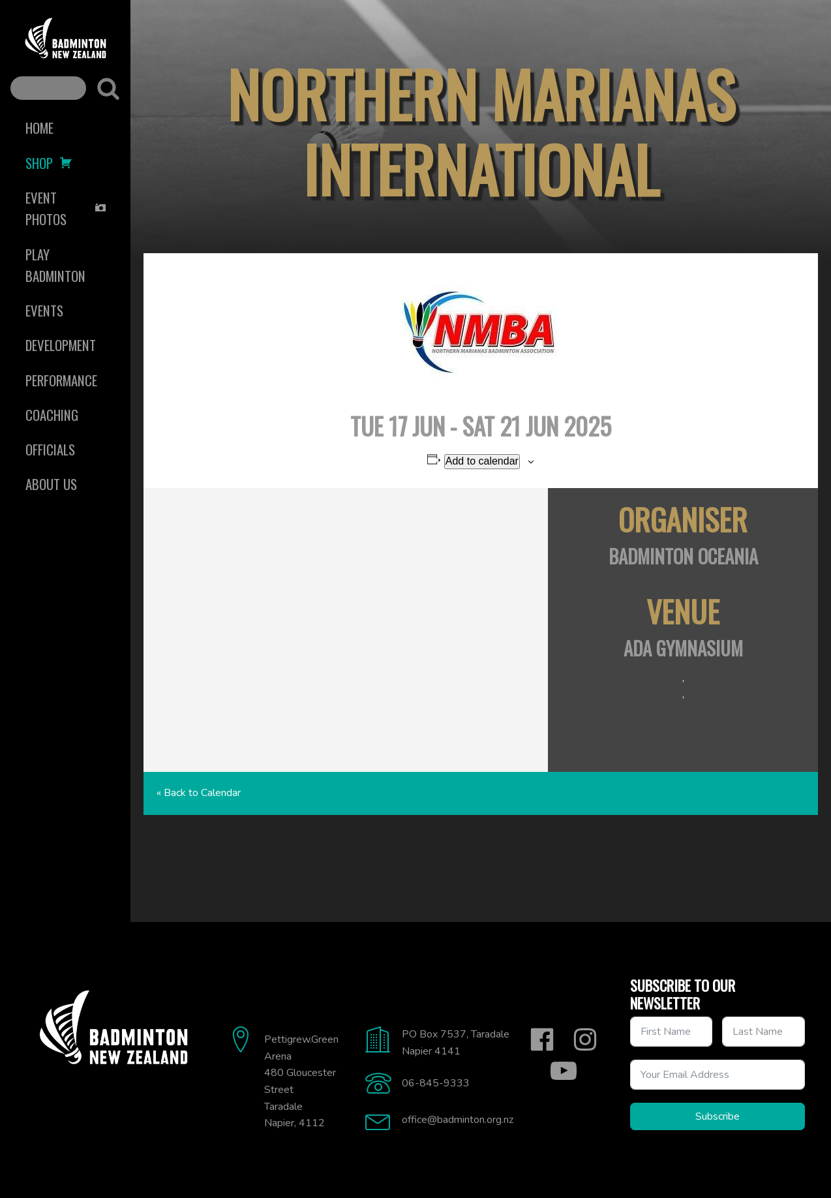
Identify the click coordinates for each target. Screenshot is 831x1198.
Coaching (51, 415)
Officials (50, 449)
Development (60, 345)
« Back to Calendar (199, 793)
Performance (61, 380)
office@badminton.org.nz (457, 1120)
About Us (51, 484)
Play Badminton (55, 265)
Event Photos (66, 208)
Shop (48, 163)
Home (39, 127)
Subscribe (717, 1116)
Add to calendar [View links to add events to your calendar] (482, 461)
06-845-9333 (436, 1083)
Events (44, 310)
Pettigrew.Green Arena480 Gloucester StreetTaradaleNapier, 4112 (301, 1081)
